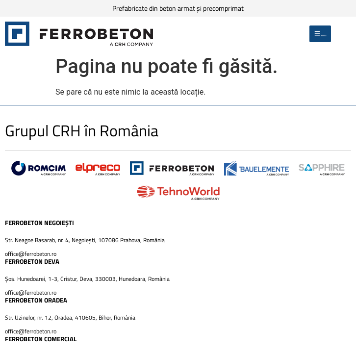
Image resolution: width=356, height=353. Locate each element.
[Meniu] (320, 33)
